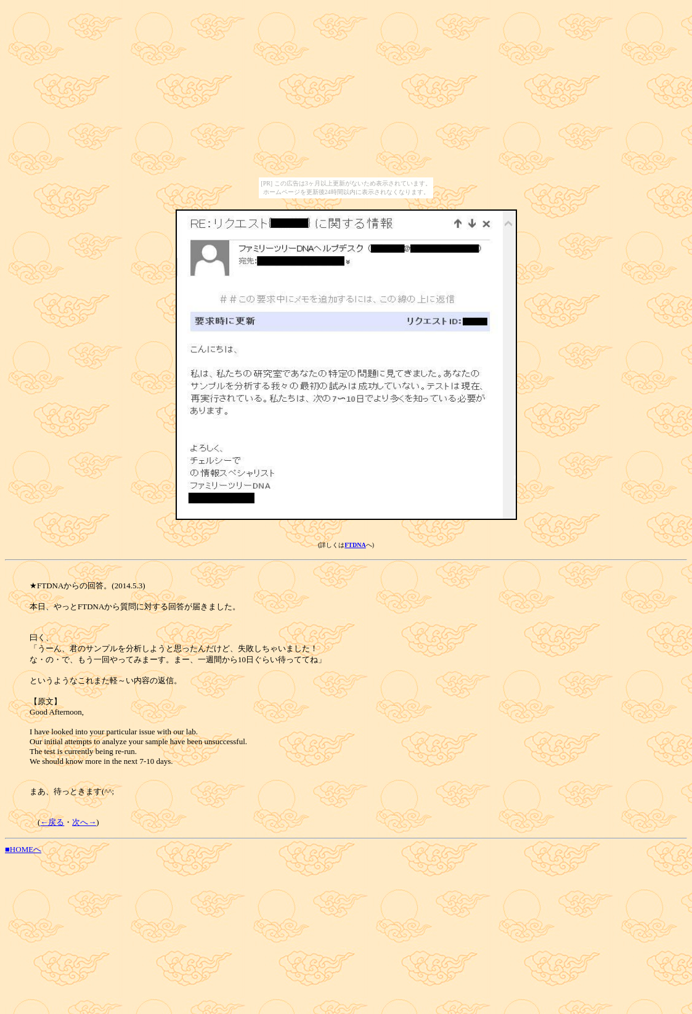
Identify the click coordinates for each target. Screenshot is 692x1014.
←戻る (52, 822)
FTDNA (354, 544)
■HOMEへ (23, 849)
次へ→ (84, 822)
